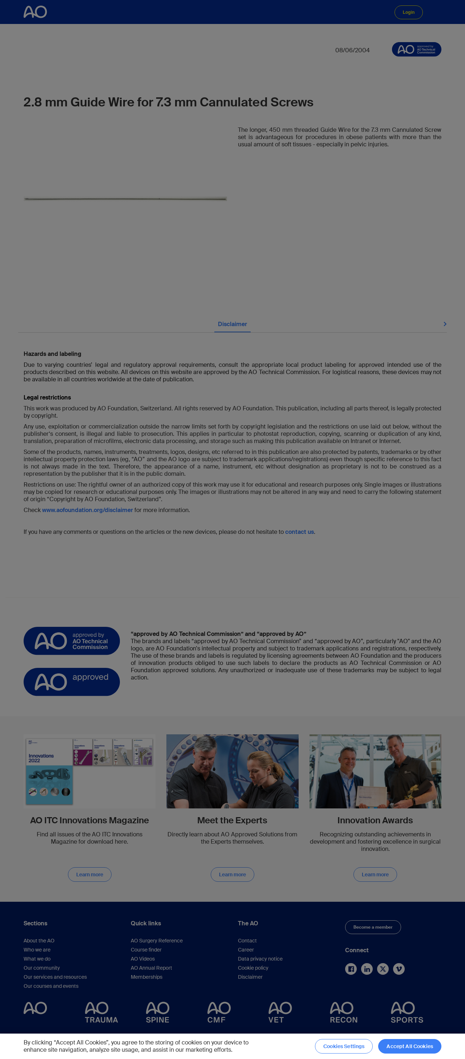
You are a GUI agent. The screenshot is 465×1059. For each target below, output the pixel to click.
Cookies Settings (343, 1046)
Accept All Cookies (410, 1046)
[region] (232, 1046)
